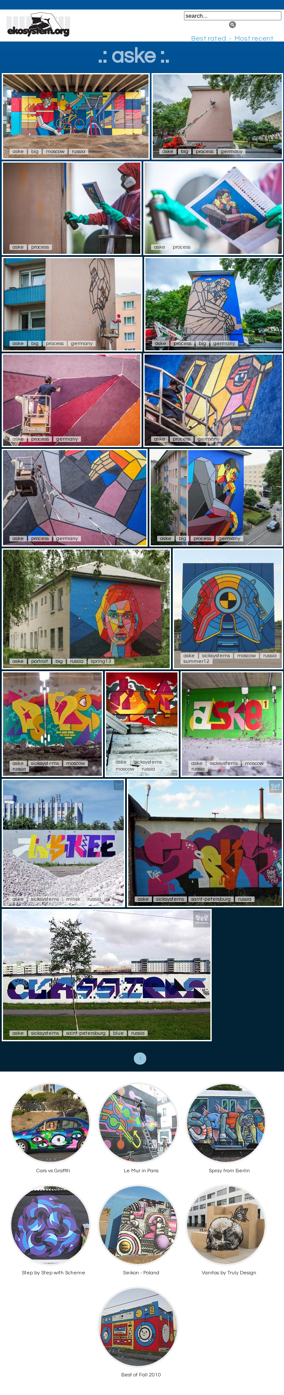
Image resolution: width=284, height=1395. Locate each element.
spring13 (101, 661)
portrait (39, 661)
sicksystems (216, 656)
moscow (55, 151)
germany (231, 151)
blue (118, 1033)
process (204, 151)
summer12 (197, 661)
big (35, 151)
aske (18, 151)
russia (78, 151)
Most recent (254, 38)
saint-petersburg (211, 899)
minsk (73, 899)
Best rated (208, 38)
